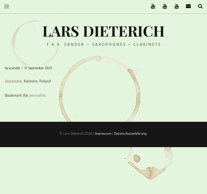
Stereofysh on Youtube (162, 6)
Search (198, 6)
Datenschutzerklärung (130, 133)
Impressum (103, 133)
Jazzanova (13, 81)
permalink (37, 95)
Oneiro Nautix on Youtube (174, 6)
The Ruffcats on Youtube (151, 6)
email (186, 6)
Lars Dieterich (103, 30)
